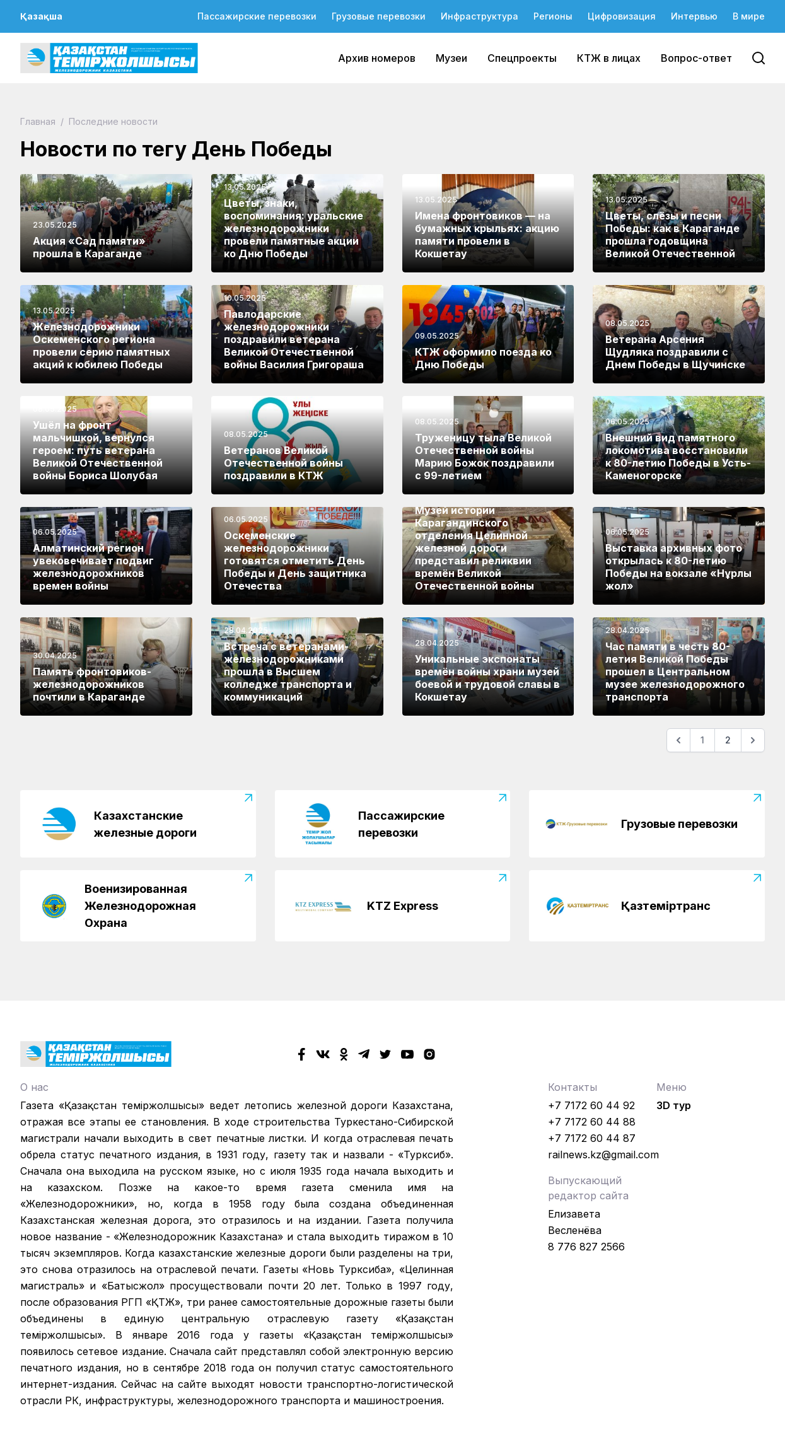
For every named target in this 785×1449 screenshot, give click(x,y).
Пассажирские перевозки (257, 16)
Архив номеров (377, 58)
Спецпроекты (522, 58)
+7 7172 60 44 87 (592, 1138)
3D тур (673, 1105)
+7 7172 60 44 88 (592, 1121)
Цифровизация (622, 16)
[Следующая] (753, 740)
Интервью (694, 16)
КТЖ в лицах (609, 58)
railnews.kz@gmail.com (603, 1154)
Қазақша (41, 16)
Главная (39, 121)
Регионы (553, 16)
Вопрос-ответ (696, 58)
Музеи (451, 58)
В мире (749, 16)
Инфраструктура (479, 16)
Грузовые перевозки (379, 16)
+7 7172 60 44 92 (591, 1105)
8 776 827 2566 (586, 1246)
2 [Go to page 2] (728, 740)
